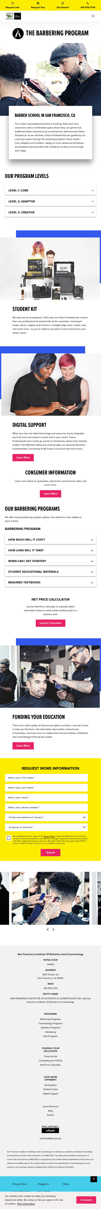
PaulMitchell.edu (53, 1138)
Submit (50, 852)
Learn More (23, 457)
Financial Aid (50, 1056)
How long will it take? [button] (26, 550)
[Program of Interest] (46, 827)
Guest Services (50, 1106)
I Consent (86, 1200)
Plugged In (43, 1184)
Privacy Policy (49, 836)
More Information (26, 1203)
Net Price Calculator (50, 1064)
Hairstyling (50, 1032)
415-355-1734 (50, 988)
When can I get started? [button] (27, 561)
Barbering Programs (50, 1019)
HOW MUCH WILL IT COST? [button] (26, 539)
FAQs (66, 1184)
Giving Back (50, 1085)
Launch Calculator (50, 623)
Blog (50, 1110)
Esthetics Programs (50, 1027)
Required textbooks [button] (24, 582)
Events (50, 1115)
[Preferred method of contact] (46, 817)
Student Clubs (50, 1089)
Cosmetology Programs (51, 1023)
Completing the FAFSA (50, 1060)
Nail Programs (50, 1036)
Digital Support (50, 1093)
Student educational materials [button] (33, 571)
